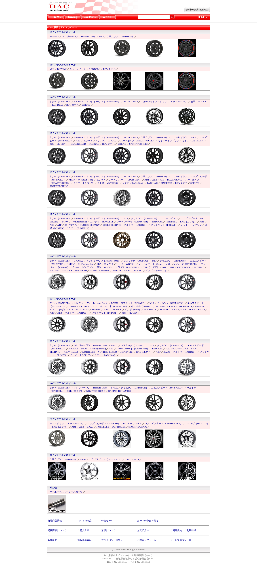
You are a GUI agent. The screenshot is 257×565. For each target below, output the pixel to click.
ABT (146, 179)
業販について (108, 530)
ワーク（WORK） (126, 264)
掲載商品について (57, 530)
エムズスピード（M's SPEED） (167, 387)
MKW (194, 137)
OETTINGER (184, 267)
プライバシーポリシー (113, 540)
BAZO (201, 309)
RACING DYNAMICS (61, 270)
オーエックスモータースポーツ (66, 491)
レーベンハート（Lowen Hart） (125, 179)
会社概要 (52, 540)
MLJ (101, 36)
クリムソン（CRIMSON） (120, 36)
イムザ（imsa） (133, 309)
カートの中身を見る (147, 520)
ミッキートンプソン (168, 140)
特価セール (107, 520)
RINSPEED (166, 183)
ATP (162, 179)
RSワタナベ (109, 69)
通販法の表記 (84, 540)
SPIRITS (86, 104)
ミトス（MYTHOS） (193, 140)
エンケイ (88, 140)
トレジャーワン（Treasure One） (79, 36)
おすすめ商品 (84, 520)
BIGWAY (54, 36)
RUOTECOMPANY (90, 225)
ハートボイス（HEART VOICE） (137, 140)
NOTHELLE (150, 309)
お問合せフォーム (146, 540)
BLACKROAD (78, 144)
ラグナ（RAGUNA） (133, 183)
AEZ (78, 140)
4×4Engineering (85, 179)
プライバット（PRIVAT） (164, 225)
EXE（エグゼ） (188, 221)
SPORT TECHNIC (138, 144)
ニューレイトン (77, 69)
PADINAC (94, 144)
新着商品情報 (55, 520)
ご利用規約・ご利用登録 (183, 530)
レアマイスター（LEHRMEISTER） (163, 423)
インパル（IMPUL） (106, 140)
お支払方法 (143, 530)
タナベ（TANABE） (60, 101)
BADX (126, 101)
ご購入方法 (83, 530)
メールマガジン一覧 (180, 540)
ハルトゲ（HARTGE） (136, 225)
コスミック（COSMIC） (136, 260)
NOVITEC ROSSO (169, 309)
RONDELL (94, 69)
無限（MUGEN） (200, 101)
